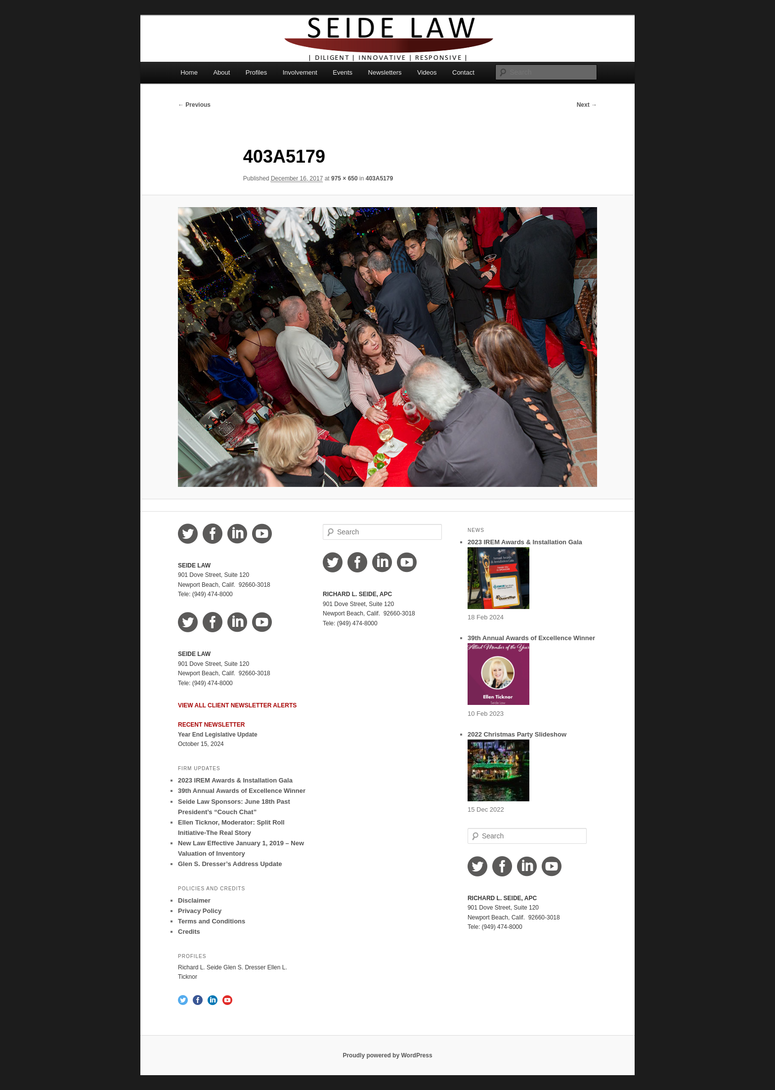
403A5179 (379, 178)
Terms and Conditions (211, 921)
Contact (463, 72)
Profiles (256, 72)
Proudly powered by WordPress (387, 1055)
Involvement (300, 72)
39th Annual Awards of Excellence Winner (241, 790)
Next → (587, 104)
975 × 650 (344, 178)
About (221, 72)
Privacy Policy (199, 911)
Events (342, 72)
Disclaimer (194, 900)
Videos (427, 72)
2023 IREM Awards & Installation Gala (235, 780)
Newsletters (385, 72)
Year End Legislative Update (218, 734)
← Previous (194, 104)
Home (189, 72)
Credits (189, 931)
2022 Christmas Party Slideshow (517, 734)
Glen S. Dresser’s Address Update (230, 864)
